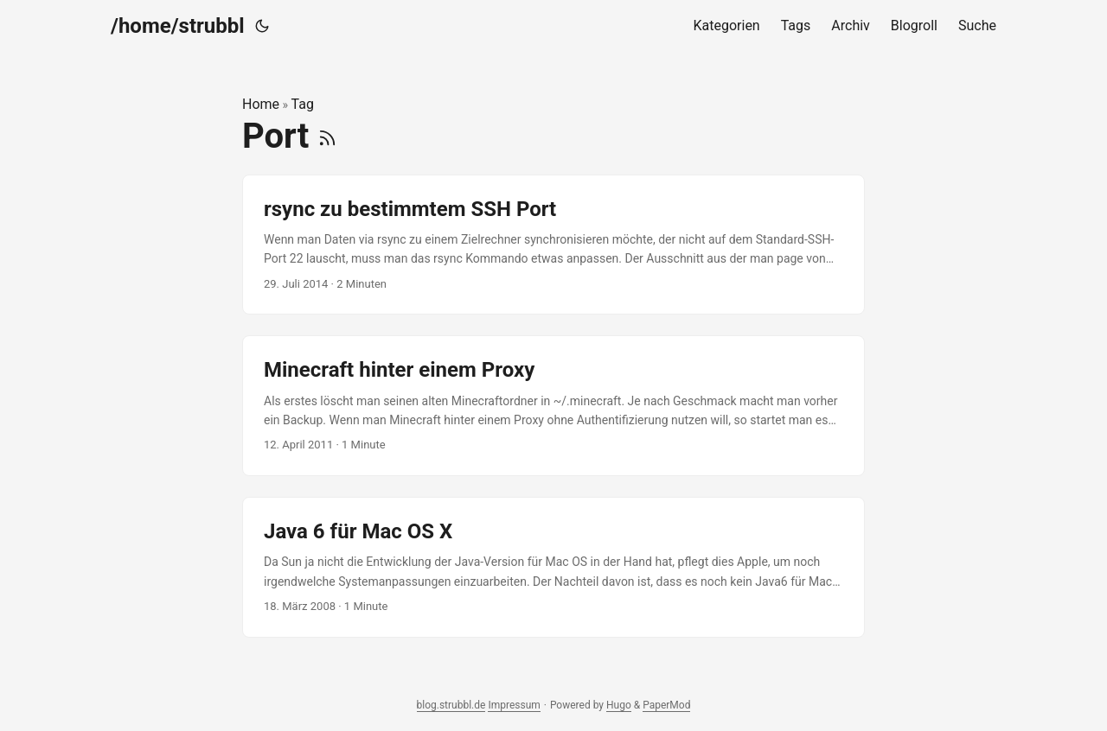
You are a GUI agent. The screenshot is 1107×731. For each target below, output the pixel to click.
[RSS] (327, 136)
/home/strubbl (178, 26)
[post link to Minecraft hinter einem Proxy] (553, 405)
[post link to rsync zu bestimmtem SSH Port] (553, 245)
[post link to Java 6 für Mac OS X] (553, 567)
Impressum (514, 705)
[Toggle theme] (262, 26)
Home (260, 104)
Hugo (618, 705)
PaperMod (666, 705)
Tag (302, 104)
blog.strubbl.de (451, 705)
